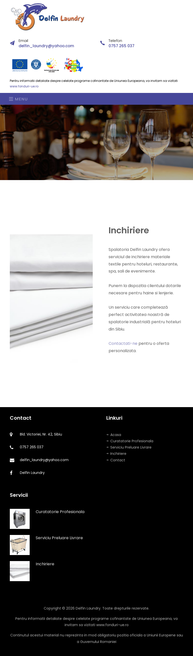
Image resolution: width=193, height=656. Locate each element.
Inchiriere (116, 453)
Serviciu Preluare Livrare (129, 447)
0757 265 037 (121, 45)
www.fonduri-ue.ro (24, 86)
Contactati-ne (123, 348)
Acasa (113, 434)
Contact (115, 460)
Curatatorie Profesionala (129, 441)
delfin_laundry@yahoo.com (46, 45)
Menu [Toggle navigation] (18, 99)
